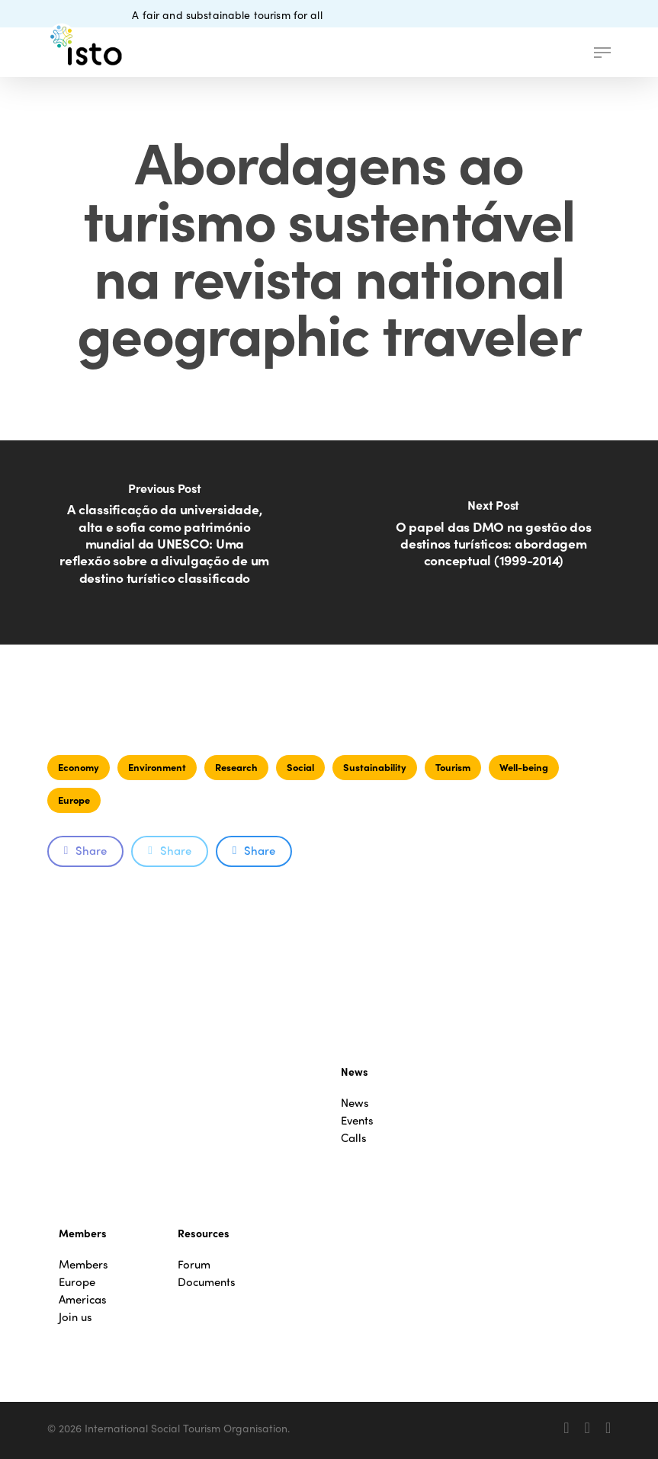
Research (236, 767)
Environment (157, 767)
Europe (74, 799)
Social (300, 767)
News (355, 1103)
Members (83, 1264)
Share (85, 850)
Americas (83, 1299)
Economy (78, 767)
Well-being (523, 767)
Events (357, 1120)
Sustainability (374, 767)
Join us (75, 1317)
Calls (354, 1138)
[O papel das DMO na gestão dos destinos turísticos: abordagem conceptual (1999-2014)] (494, 542)
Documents (207, 1282)
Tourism (452, 767)
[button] (602, 52)
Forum (194, 1264)
